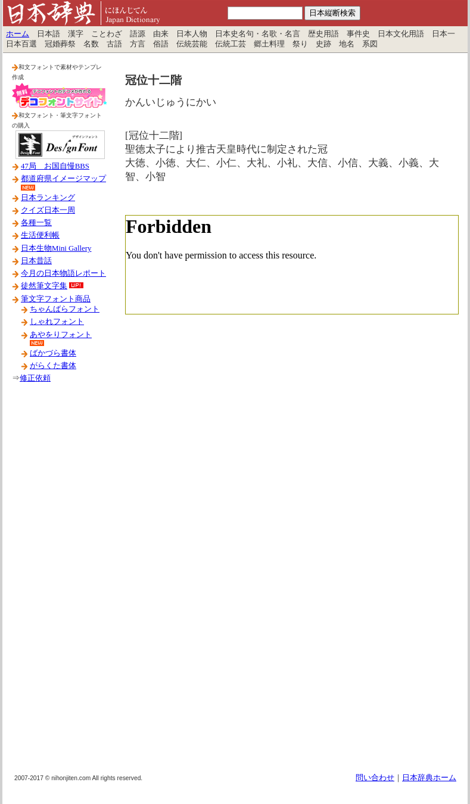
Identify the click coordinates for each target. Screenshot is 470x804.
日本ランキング (48, 198)
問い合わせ (375, 778)
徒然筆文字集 (44, 286)
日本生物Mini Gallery (56, 248)
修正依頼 (35, 378)
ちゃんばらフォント (64, 309)
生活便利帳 (40, 235)
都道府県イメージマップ (63, 178)
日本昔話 (36, 261)
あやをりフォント (61, 335)
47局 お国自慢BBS (55, 166)
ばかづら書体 (53, 353)
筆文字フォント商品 (56, 299)
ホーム (17, 34)
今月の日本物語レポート (63, 273)
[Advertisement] (59, 583)
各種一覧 (36, 223)
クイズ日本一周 (48, 210)
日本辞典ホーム (429, 778)
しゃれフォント (57, 321)
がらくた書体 (53, 366)
